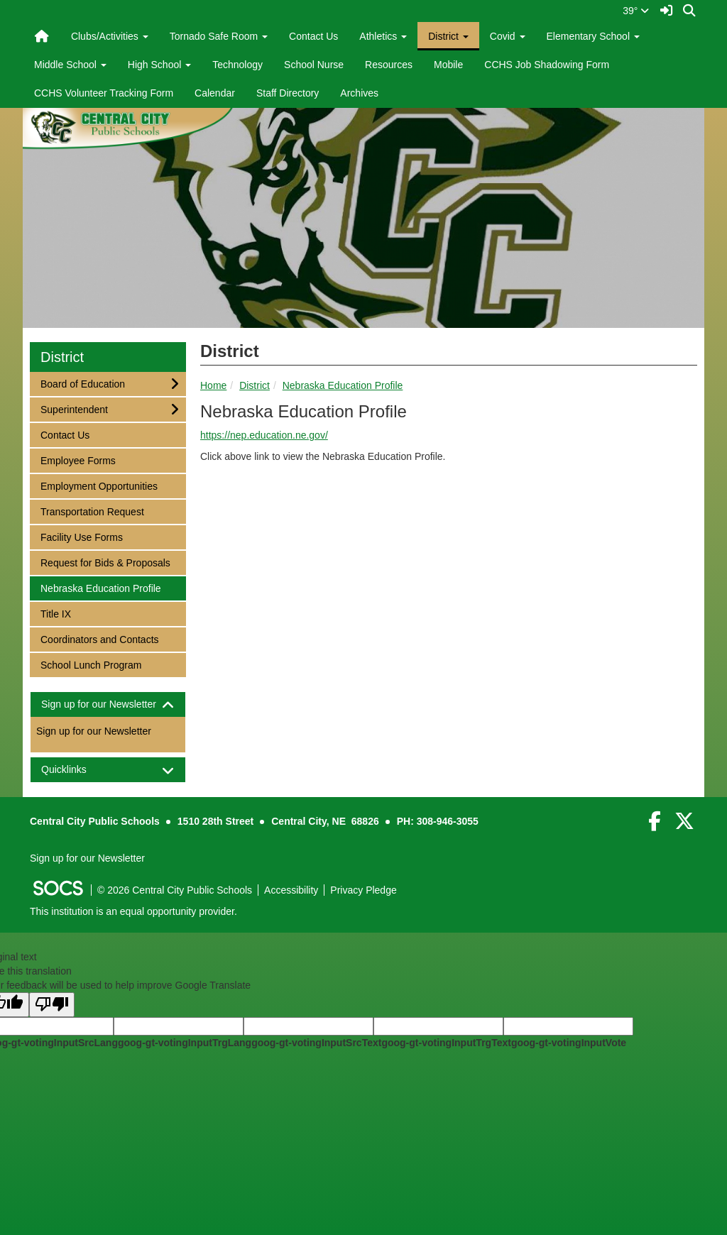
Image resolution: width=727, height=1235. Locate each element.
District (254, 385)
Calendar (215, 93)
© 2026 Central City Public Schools (174, 890)
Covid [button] (507, 36)
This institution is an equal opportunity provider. (133, 911)
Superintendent (74, 408)
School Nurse (314, 64)
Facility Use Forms (81, 536)
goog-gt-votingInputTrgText (445, 1042)
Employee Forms (78, 459)
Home (213, 385)
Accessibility (291, 890)
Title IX (59, 613)
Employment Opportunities (99, 485)
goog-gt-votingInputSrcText (316, 1042)
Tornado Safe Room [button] (219, 36)
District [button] (448, 36)
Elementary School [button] (593, 36)
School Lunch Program (90, 664)
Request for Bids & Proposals (105, 562)
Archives (359, 93)
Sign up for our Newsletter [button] (108, 704)
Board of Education (82, 383)
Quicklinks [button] (76, 769)
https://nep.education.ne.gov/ (264, 435)
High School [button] (159, 64)
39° (636, 10)
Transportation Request (92, 510)
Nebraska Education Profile (343, 385)
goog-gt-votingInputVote (568, 1042)
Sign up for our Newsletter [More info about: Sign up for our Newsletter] (93, 731)
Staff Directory (287, 93)
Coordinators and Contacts (99, 638)
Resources (388, 64)
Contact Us (313, 36)
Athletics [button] (383, 36)
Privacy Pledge (363, 890)
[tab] (108, 704)
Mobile (448, 64)
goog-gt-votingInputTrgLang (184, 1042)
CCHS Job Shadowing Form (546, 64)
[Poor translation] (52, 1004)
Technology (237, 64)
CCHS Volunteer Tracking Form (103, 93)
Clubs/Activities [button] (109, 36)
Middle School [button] (70, 64)
